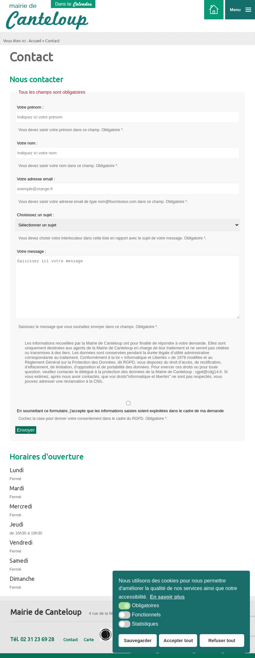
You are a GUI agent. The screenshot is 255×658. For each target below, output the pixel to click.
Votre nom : (27, 143)
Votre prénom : (30, 107)
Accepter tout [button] (178, 640)
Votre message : (31, 251)
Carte (89, 639)
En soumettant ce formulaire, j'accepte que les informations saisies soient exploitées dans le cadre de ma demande (128, 407)
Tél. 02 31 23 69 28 (32, 639)
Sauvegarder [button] (138, 640)
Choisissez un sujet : (35, 214)
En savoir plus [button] (167, 597)
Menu (235, 9)
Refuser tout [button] (221, 640)
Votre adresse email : (36, 179)
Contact (70, 639)
